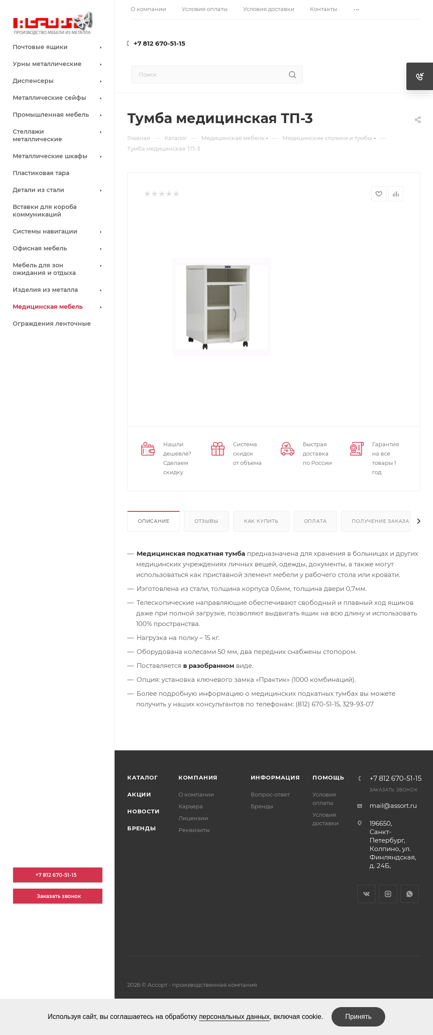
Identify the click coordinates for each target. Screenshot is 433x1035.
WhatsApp (409, 894)
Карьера (190, 806)
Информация (275, 777)
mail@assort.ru (393, 806)
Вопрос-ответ (270, 794)
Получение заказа (380, 521)
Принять (358, 1016)
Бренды (141, 828)
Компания (198, 777)
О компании (196, 794)
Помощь (328, 777)
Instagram (388, 894)
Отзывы (207, 521)
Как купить (261, 521)
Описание (153, 521)
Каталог (142, 777)
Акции (139, 794)
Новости (143, 811)
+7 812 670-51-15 (159, 43)
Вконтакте (366, 894)
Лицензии (193, 818)
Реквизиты (194, 829)
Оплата (315, 521)
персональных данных (234, 1016)
